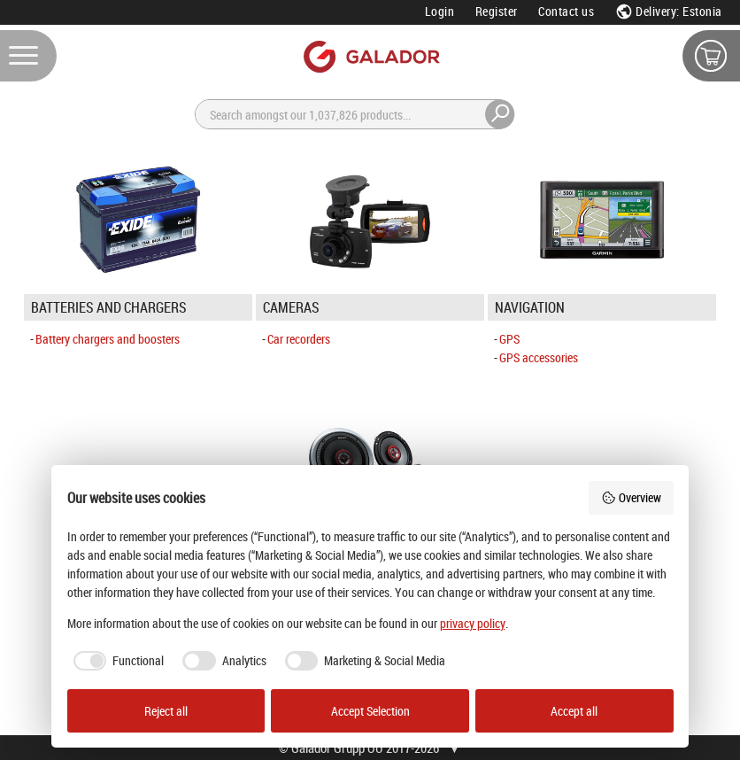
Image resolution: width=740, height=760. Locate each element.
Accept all (574, 710)
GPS (509, 338)
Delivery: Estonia (668, 11)
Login (440, 11)
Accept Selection (370, 710)
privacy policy (472, 623)
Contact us (566, 11)
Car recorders (298, 338)
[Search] (355, 114)
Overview (631, 497)
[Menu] (28, 55)
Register (496, 11)
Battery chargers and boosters (107, 338)
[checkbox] (116, 661)
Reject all (166, 710)
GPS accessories (538, 357)
